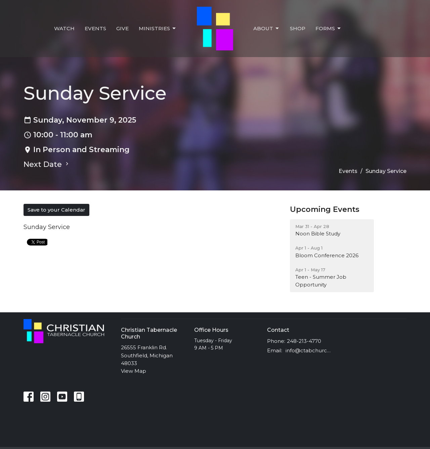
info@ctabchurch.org (310, 350)
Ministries (158, 28)
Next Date (47, 164)
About (266, 28)
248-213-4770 (304, 341)
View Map (133, 371)
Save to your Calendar (56, 210)
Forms (328, 28)
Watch (64, 28)
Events (95, 28)
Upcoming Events (324, 209)
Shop (297, 28)
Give (122, 28)
